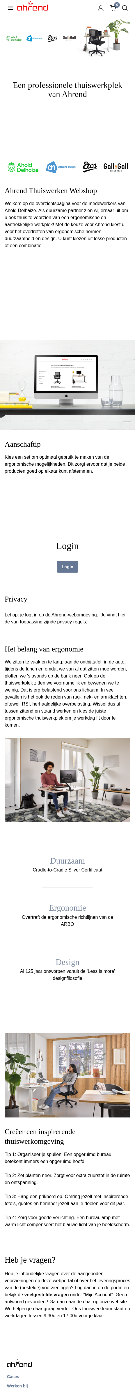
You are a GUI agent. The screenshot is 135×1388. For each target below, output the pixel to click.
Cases (13, 1376)
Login (67, 567)
